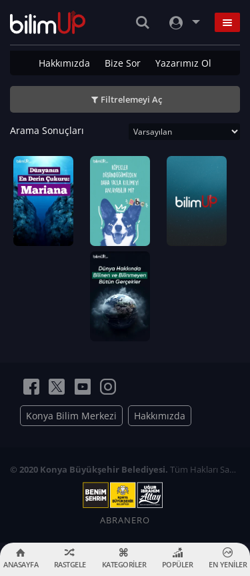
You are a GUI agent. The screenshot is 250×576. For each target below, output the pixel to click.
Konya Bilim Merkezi (71, 415)
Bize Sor (123, 63)
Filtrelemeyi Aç (131, 99)
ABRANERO (125, 520)
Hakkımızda (64, 63)
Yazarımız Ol (183, 63)
